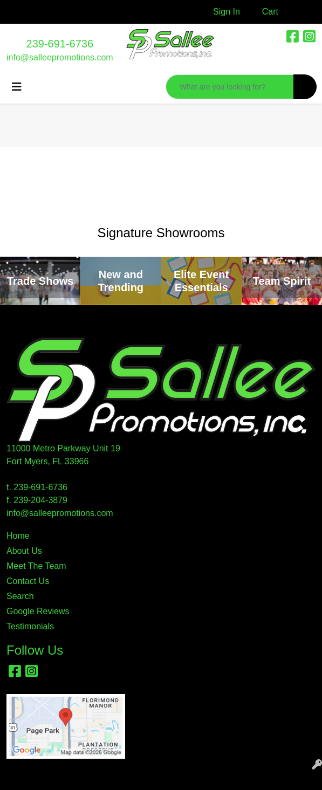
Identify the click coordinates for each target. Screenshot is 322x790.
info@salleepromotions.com (59, 57)
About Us (24, 550)
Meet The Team (36, 566)
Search (20, 596)
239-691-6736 (60, 44)
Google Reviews (38, 611)
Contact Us (27, 581)
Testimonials (30, 626)
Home (18, 535)
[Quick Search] (230, 86)
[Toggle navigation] (16, 86)
